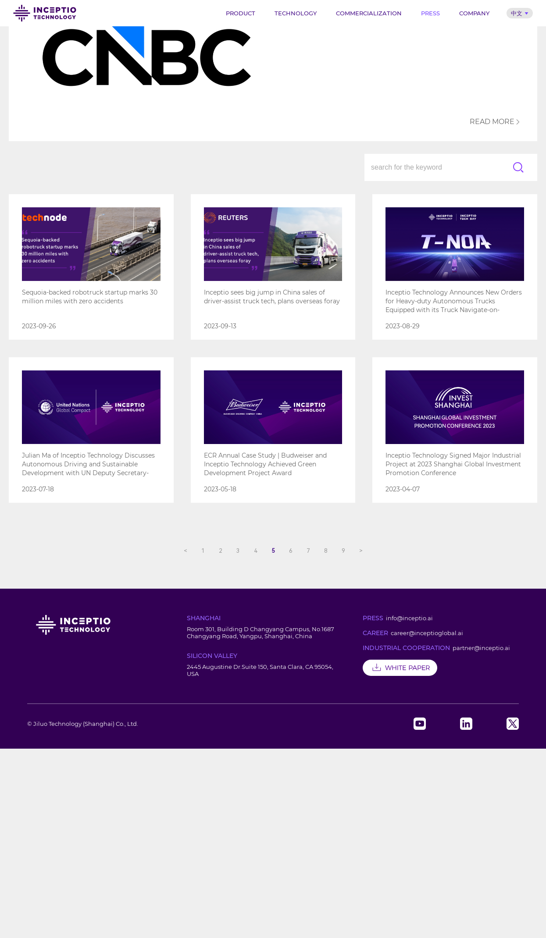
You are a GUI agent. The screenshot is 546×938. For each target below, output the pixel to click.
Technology (296, 13)
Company (474, 13)
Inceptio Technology (44, 13)
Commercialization (369, 13)
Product (240, 13)
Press (430, 13)
